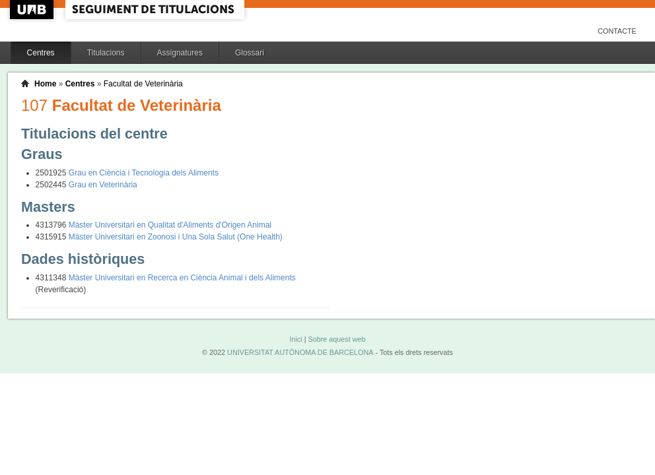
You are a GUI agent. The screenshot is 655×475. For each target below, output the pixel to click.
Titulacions (106, 52)
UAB (33, 9)
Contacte (617, 31)
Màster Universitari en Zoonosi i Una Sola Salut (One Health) (176, 236)
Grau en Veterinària (103, 184)
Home (45, 83)
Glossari (249, 52)
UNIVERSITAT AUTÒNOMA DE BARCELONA (300, 352)
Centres (41, 52)
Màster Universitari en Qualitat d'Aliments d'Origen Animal (170, 225)
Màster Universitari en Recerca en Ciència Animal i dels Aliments (182, 277)
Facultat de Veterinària (143, 83)
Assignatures (180, 52)
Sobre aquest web (336, 339)
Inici (295, 339)
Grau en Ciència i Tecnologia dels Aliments (144, 172)
